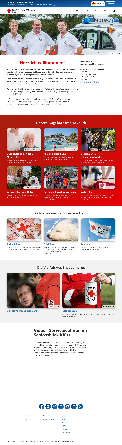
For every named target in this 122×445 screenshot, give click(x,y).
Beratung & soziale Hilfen (20, 191)
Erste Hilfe (86, 191)
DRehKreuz (49, 244)
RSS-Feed (64, 426)
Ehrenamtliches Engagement (22, 310)
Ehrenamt (28, 419)
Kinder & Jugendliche (55, 153)
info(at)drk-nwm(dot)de (89, 82)
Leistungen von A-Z (49, 419)
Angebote (71, 11)
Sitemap (64, 419)
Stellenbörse (13, 244)
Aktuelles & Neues (97, 11)
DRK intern (65, 429)
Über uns (107, 11)
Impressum (65, 422)
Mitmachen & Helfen (82, 11)
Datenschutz (66, 433)
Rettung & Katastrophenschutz (60, 191)
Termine (85, 244)
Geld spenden (69, 310)
